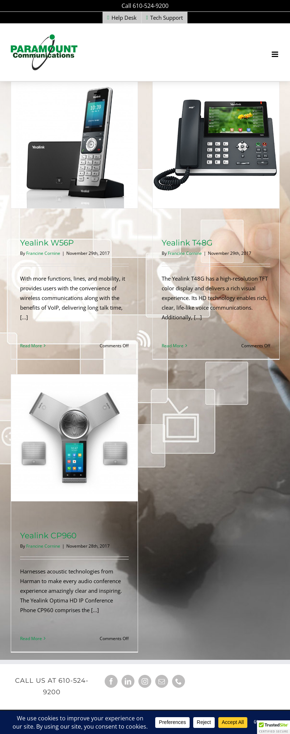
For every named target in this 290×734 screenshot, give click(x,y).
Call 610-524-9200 (145, 6)
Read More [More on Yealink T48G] (173, 346)
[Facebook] (111, 681)
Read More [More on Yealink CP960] (31, 638)
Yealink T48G (187, 243)
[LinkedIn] (128, 681)
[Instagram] (144, 681)
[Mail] (161, 681)
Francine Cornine (43, 253)
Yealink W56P (47, 243)
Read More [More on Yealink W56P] (31, 346)
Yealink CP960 (48, 535)
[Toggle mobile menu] (275, 54)
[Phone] (178, 681)
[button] (273, 727)
